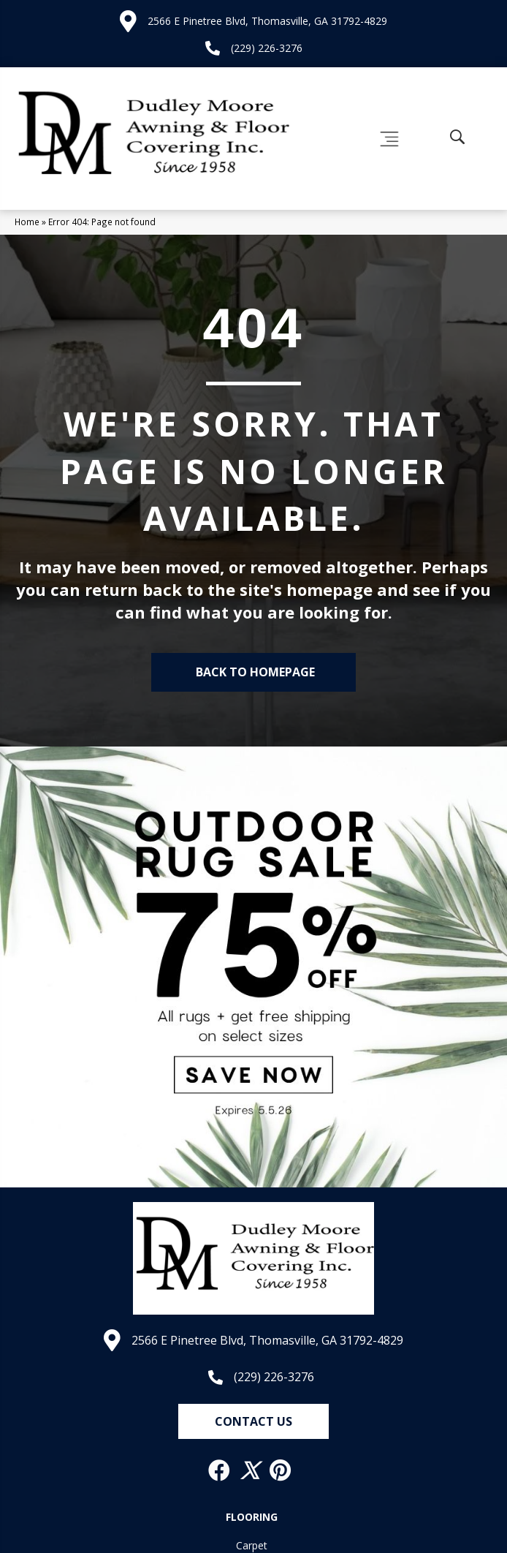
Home (27, 221)
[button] (253, 1421)
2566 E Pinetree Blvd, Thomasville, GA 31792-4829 (267, 21)
